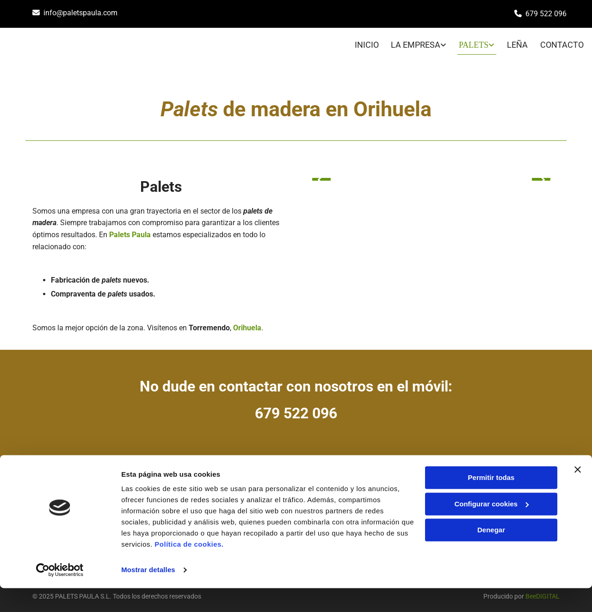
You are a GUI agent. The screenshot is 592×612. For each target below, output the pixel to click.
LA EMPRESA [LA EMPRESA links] (413, 42)
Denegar (491, 554)
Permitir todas (491, 501)
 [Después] (541, 174)
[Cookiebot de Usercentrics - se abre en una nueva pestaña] (59, 594)
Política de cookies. (188, 568)
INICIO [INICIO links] (362, 42)
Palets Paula (130, 230)
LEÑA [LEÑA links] (517, 42)
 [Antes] (321, 174)
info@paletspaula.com (80, 12)
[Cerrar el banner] (577, 493)
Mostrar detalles (148, 594)
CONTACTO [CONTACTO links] (563, 42)
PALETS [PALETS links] (472, 42)
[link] (409, 43)
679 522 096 (546, 13)
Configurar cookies (491, 527)
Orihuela (247, 322)
